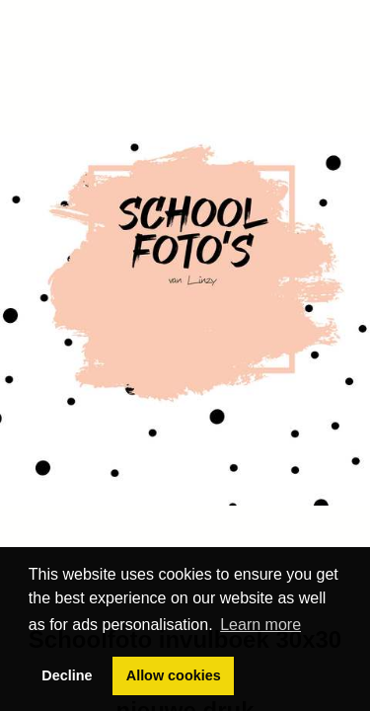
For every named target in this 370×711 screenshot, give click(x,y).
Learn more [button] (260, 624)
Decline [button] (66, 675)
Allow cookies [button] (173, 675)
